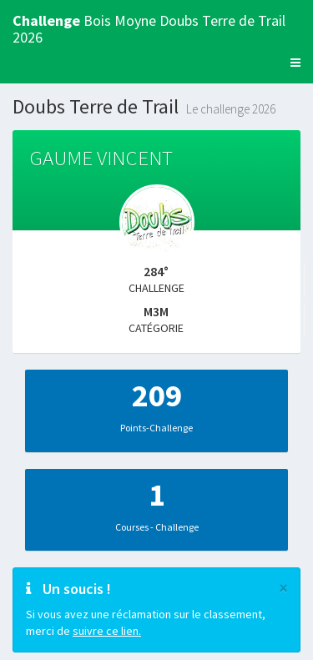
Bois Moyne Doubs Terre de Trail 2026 (149, 26)
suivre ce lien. (107, 630)
